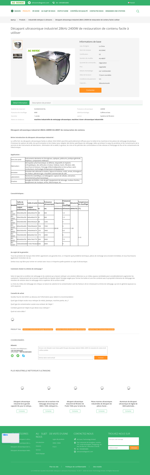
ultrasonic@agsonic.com (40, 3)
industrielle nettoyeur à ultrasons (22, 439)
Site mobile (97, 466)
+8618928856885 (17, 351)
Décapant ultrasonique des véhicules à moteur (26, 443)
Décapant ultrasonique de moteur (22, 447)
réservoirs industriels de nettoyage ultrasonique (38, 329)
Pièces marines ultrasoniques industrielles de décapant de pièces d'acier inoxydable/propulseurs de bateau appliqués (101, 405)
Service (38, 450)
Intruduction (40, 442)
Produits (26, 11)
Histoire (38, 446)
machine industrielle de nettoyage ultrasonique (70, 329)
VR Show (35, 11)
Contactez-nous (96, 11)
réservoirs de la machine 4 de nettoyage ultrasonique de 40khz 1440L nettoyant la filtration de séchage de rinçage (48, 405)
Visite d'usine (62, 11)
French (132, 3)
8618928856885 (26, 352)
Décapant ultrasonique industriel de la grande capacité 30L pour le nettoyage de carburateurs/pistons (22, 404)
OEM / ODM (57, 443)
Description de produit (41, 103)
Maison (16, 11)
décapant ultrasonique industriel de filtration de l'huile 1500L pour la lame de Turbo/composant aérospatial (75, 404)
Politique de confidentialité (75, 466)
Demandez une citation (115, 11)
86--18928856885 (62, 3)
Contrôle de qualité (79, 11)
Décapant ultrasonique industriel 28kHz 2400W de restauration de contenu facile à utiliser (87, 20)
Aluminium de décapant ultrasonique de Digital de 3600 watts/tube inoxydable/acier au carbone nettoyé (128, 405)
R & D (54, 447)
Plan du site (53, 466)
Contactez (90, 90)
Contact (101, 358)
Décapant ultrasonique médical (21, 450)
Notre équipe (40, 454)
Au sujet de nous (48, 11)
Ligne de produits (58, 439)
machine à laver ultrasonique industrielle (101, 329)
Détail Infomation (20, 103)
